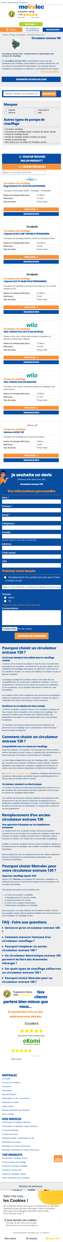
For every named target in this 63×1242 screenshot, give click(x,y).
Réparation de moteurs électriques (16, 1146)
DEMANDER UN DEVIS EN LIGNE (31, 79)
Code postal (8, 552)
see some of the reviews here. (31, 1036)
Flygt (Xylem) (43, 110)
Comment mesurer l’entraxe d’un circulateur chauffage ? (26, 939)
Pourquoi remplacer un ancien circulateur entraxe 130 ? (24, 948)
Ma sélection (23, 2)
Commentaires (10, 608)
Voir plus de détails (49, 71)
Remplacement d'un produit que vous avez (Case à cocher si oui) (32, 579)
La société (6, 1079)
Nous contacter (8, 1114)
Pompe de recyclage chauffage (14, 1166)
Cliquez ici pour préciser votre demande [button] (21, 605)
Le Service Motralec (10, 1130)
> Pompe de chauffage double (16, 134)
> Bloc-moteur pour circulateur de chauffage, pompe (25, 142)
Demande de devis (31, 214)
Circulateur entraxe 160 (11, 1170)
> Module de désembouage (15, 140)
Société (3, 2)
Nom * (5, 497)
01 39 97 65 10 (32, 30)
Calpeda (11, 110)
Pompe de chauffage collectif (14, 1174)
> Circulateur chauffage (13, 129)
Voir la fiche (31, 209)
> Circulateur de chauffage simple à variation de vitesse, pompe (30, 132)
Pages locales (8, 1106)
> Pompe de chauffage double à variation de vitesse (25, 137)
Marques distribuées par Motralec (15, 1110)
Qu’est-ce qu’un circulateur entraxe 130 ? (31, 929)
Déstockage (31, 24)
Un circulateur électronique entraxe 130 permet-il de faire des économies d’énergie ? (31, 959)
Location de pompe (10, 1134)
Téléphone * (8, 523)
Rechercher (49, 93)
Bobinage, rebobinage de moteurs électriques (20, 1150)
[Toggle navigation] (11, 29)
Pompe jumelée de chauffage (14, 1162)
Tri (7, 601)
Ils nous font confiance (11, 1082)
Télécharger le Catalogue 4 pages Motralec (19, 1126)
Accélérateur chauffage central (14, 1158)
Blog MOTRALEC (9, 1094)
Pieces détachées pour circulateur (16, 1178)
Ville (4, 561)
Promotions (6, 1086)
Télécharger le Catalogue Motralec (16, 1122)
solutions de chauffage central (18, 773)
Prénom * (7, 506)
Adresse (6, 544)
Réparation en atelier (10, 1102)
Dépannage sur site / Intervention (15, 1098)
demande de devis (52, 29)
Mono (9, 597)
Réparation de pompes (11, 1142)
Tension (6, 594)
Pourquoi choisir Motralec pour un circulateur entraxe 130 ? (27, 980)
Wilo (40, 113)
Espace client (12, 2)
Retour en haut (58, 1159)
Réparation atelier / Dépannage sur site (18, 1138)
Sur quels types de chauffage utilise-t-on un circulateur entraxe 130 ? (31, 970)
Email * (6, 515)
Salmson (11, 113)
